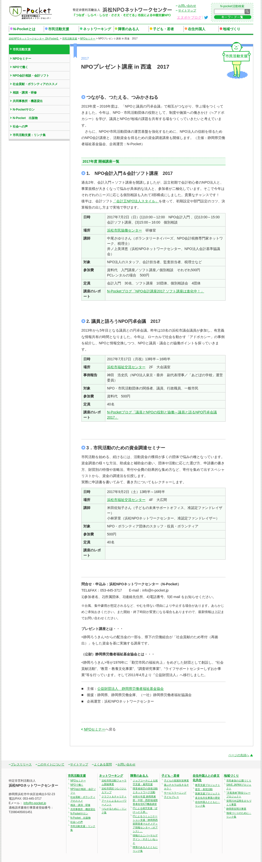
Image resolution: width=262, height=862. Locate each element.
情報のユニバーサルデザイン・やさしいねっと (145, 839)
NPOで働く (20, 67)
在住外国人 (196, 29)
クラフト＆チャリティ (114, 796)
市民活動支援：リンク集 (29, 135)
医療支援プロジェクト (207, 793)
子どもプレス (171, 797)
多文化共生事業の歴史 (207, 797)
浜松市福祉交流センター (126, 367)
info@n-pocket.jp (34, 803)
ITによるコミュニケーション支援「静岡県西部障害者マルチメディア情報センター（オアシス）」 (145, 824)
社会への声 (20, 126)
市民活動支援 (58, 29)
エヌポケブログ (189, 17)
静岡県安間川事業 (236, 808)
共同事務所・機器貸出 (28, 101)
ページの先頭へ (238, 755)
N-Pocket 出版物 (25, 118)
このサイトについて (50, 764)
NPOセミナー (94, 729)
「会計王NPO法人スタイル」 (136, 201)
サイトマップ (187, 10)
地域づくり (231, 29)
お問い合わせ (187, 5)
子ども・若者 (163, 29)
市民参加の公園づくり (238, 780)
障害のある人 (128, 29)
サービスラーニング (175, 792)
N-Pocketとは (24, 29)
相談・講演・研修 (25, 92)
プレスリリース (21, 764)
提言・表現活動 (204, 789)
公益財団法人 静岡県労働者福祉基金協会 (130, 689)
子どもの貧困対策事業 (176, 780)
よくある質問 (103, 764)
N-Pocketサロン (24, 109)
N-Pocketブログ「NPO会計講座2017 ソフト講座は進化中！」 (155, 291)
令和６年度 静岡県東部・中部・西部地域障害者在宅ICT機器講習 (145, 800)
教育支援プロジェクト (207, 785)
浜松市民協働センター (124, 230)
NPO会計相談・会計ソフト (31, 75)
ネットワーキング (97, 29)
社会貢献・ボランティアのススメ (35, 84)
